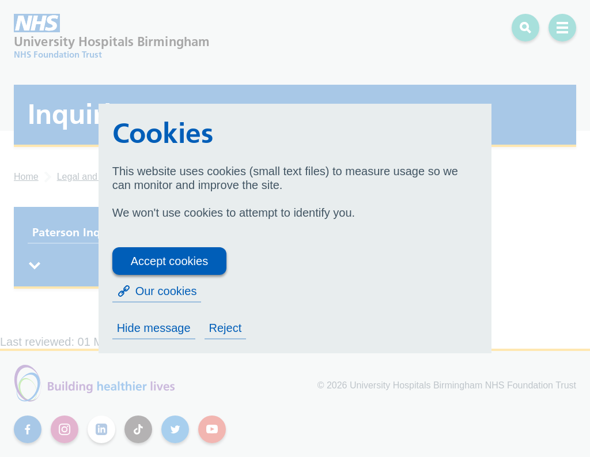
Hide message (154, 328)
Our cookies (157, 291)
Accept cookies (170, 261)
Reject (225, 328)
